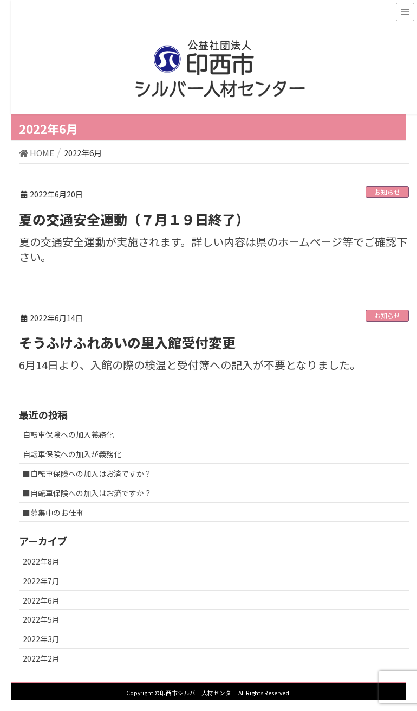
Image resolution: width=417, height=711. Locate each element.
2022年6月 (41, 600)
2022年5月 (41, 619)
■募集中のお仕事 (53, 512)
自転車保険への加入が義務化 (72, 454)
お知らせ (387, 191)
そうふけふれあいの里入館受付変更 (127, 342)
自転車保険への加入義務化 (68, 434)
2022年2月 (41, 658)
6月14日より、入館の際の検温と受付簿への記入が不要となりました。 (190, 365)
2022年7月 (41, 580)
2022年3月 (41, 638)
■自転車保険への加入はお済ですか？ (87, 473)
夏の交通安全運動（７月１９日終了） (134, 219)
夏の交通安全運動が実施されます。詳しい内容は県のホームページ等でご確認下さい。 (213, 249)
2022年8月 (41, 561)
